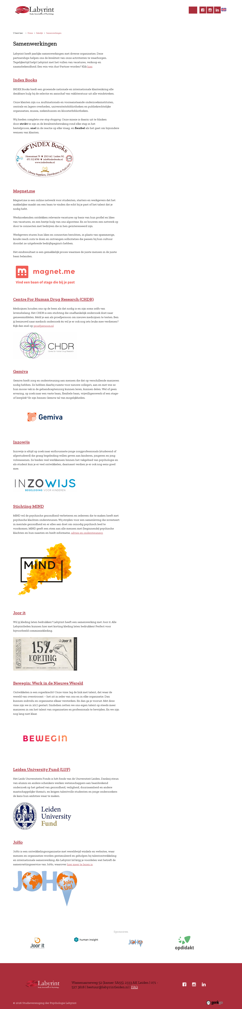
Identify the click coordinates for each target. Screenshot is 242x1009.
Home (19, 24)
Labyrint (32, 23)
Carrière (137, 23)
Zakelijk (153, 23)
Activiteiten (77, 23)
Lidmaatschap (53, 23)
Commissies (99, 23)
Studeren (119, 23)
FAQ (134, 987)
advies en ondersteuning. (87, 533)
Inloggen (188, 23)
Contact (170, 23)
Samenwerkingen (53, 33)
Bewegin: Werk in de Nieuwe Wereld (48, 683)
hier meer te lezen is (80, 864)
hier (89, 66)
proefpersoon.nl (44, 326)
